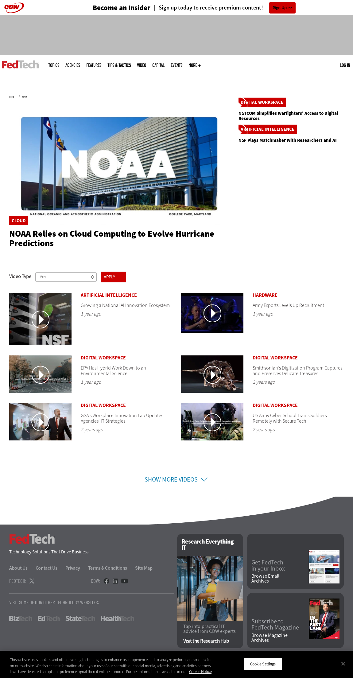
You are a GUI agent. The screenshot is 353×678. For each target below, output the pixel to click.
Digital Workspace (262, 157)
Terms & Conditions (107, 572)
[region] (176, 664)
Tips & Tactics (119, 65)
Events (176, 65)
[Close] (343, 663)
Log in (345, 65)
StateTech (80, 623)
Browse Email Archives (265, 583)
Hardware (265, 299)
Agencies (72, 65)
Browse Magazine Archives (269, 642)
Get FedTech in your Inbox (268, 570)
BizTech (20, 623)
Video (141, 65)
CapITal (158, 65)
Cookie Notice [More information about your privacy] (200, 671)
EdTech (49, 623)
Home (11, 97)
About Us (18, 572)
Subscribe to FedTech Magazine (275, 629)
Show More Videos (171, 484)
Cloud (19, 221)
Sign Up (280, 8)
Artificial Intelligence (267, 239)
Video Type (20, 281)
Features (93, 65)
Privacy (72, 572)
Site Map (144, 572)
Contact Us (46, 572)
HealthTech (117, 623)
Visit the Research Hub (206, 645)
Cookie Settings (263, 663)
